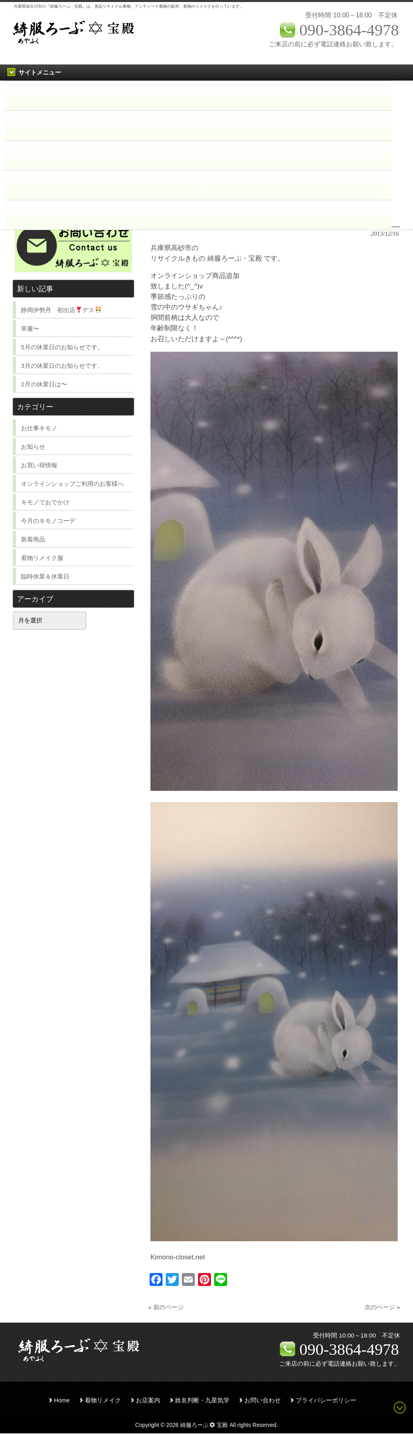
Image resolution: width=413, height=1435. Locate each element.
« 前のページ (166, 1307)
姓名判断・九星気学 (202, 1400)
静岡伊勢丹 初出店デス (61, 310)
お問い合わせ (262, 1400)
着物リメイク (103, 1400)
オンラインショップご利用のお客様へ (72, 483)
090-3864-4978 (349, 1349)
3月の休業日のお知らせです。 (62, 365)
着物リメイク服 (42, 557)
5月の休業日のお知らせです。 (62, 347)
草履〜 (30, 328)
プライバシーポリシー (326, 1400)
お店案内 (148, 1400)
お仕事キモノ (39, 428)
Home (62, 1400)
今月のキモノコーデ (48, 520)
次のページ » (382, 1307)
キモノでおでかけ (45, 502)
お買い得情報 (39, 465)
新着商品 (33, 539)
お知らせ (33, 446)
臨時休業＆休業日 (45, 576)
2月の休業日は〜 (44, 384)
